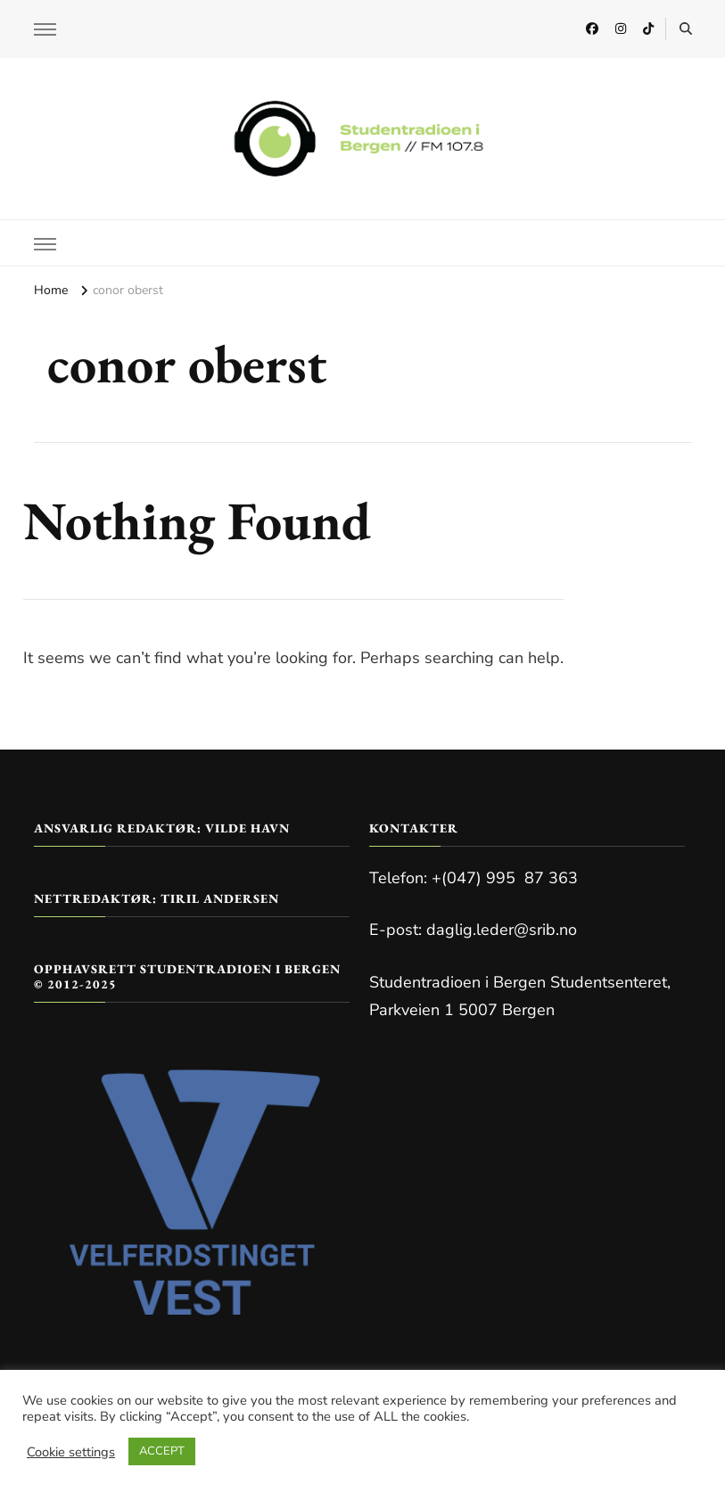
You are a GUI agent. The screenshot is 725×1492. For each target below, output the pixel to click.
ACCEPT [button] (162, 1451)
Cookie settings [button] (71, 1452)
